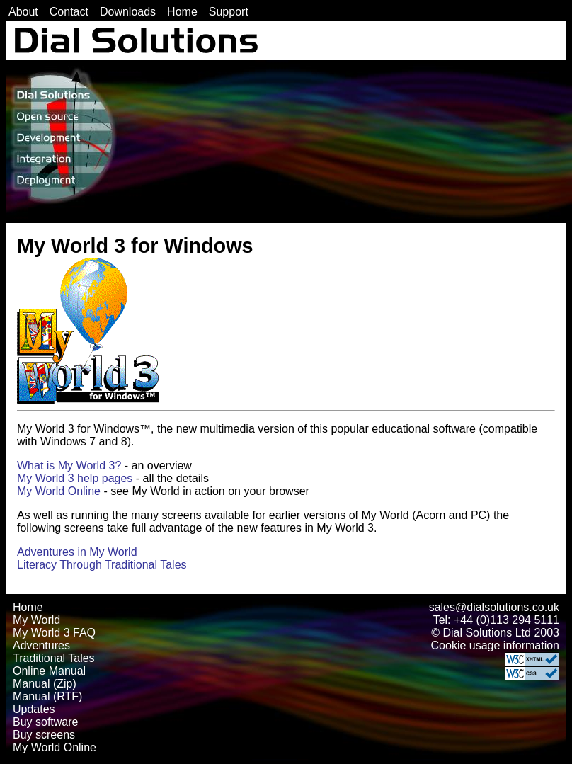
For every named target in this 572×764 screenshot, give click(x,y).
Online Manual (49, 671)
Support (228, 12)
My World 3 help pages (74, 478)
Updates (34, 709)
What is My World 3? (69, 466)
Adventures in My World (77, 552)
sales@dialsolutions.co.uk (494, 607)
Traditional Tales (54, 658)
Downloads (128, 12)
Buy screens (44, 735)
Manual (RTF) (47, 696)
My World (36, 620)
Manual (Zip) (44, 684)
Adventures (41, 645)
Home (182, 12)
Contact (69, 12)
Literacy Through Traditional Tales (102, 565)
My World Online (59, 491)
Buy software (45, 722)
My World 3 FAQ (54, 633)
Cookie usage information (495, 645)
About (23, 12)
